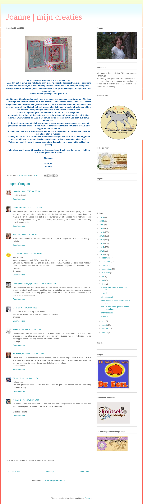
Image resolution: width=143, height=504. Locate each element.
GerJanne (17, 254)
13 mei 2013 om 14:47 (30, 235)
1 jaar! (104, 293)
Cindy (15, 378)
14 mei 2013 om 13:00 (29, 400)
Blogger (88, 498)
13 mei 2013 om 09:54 (30, 191)
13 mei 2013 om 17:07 (47, 283)
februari (105, 329)
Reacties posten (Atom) (55, 480)
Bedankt (104, 316)
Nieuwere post (14, 472)
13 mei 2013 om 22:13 (31, 329)
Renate (16, 400)
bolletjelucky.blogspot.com (25, 283)
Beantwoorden (19, 199)
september (106, 269)
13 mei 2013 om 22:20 (34, 354)
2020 (102, 228)
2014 (102, 251)
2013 (102, 254)
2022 (102, 221)
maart (104, 325)
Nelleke (16, 235)
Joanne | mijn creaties (44, 17)
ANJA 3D (17, 329)
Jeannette (17, 207)
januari (105, 332)
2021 (102, 225)
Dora (15, 308)
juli (103, 276)
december (106, 258)
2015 (102, 247)
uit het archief (107, 297)
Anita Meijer (18, 354)
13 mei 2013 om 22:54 (28, 378)
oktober (105, 265)
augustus (106, 273)
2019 (102, 232)
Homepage (49, 472)
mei (104, 284)
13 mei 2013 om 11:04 (32, 207)
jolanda (16, 191)
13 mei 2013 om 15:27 (32, 254)
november (106, 261)
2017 (102, 240)
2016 (102, 243)
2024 (102, 217)
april (104, 321)
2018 (102, 236)
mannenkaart (106, 313)
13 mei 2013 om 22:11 (27, 308)
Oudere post (84, 472)
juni (103, 280)
